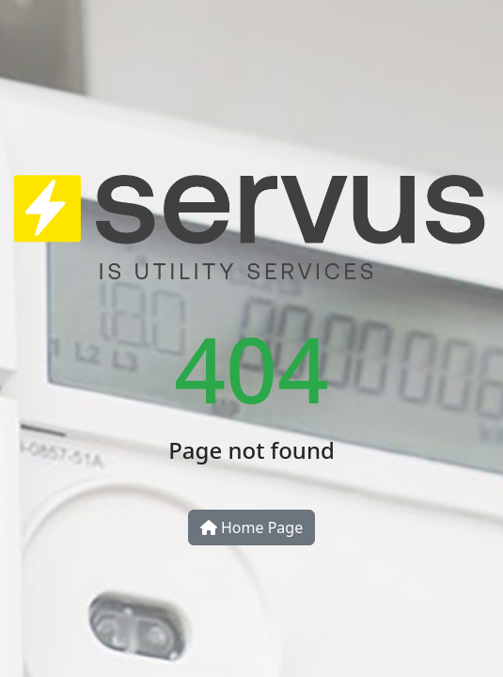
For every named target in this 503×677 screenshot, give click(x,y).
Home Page (251, 527)
